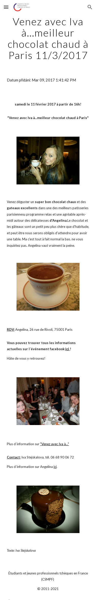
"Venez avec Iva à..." (54, 444)
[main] (48, 38)
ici (55, 467)
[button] (6, 7)
